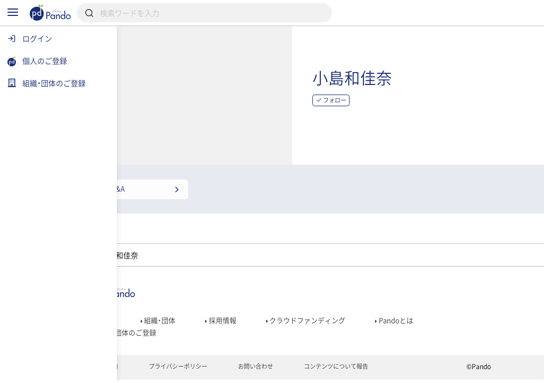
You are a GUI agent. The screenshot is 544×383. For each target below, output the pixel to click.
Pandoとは (446, 317)
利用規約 (145, 370)
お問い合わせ (304, 370)
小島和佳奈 (432, 82)
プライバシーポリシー (221, 370)
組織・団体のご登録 (165, 332)
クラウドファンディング (353, 317)
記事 (141, 317)
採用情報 (263, 317)
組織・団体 (198, 317)
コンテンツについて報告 (389, 370)
